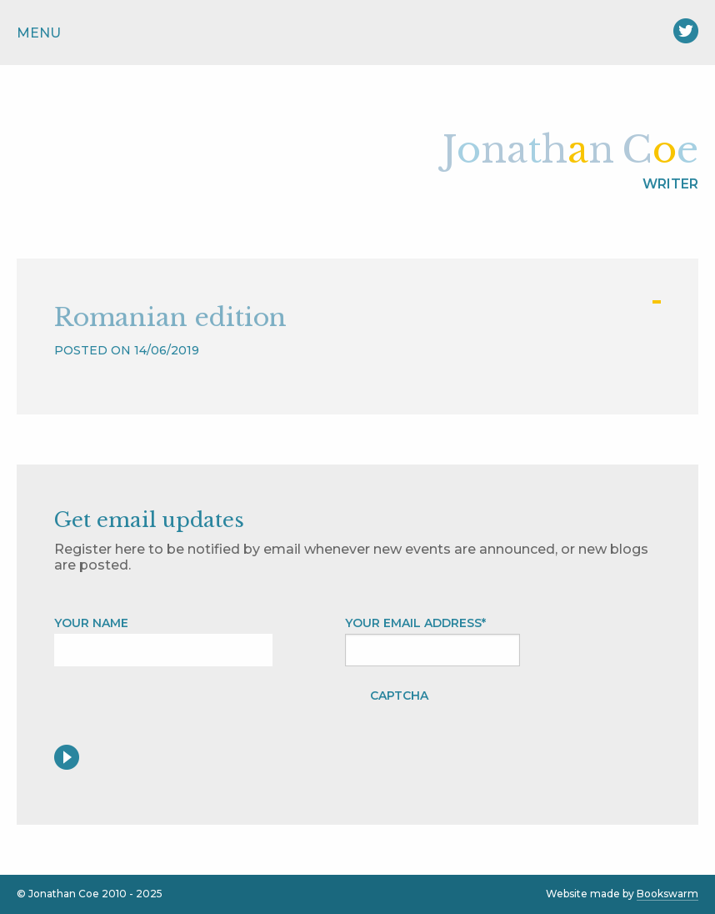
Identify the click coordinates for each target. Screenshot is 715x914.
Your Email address (415, 622)
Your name (91, 622)
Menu (39, 33)
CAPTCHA (399, 695)
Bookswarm (667, 893)
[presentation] (571, 712)
